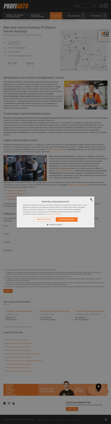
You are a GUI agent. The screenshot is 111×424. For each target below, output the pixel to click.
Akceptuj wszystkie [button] (66, 219)
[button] (55, 224)
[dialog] (55, 212)
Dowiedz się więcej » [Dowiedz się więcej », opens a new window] (53, 214)
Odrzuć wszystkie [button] (44, 219)
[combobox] (91, 199)
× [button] (92, 201)
